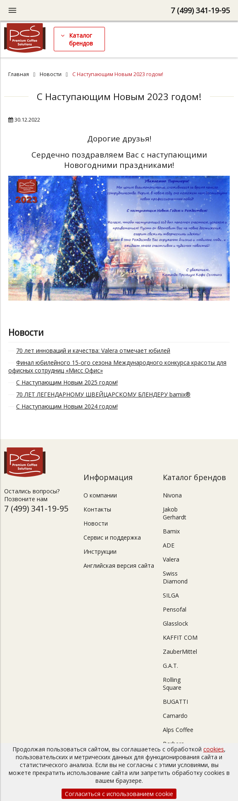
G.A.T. (170, 665)
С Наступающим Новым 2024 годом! (67, 406)
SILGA (171, 595)
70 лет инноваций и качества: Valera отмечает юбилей (93, 350)
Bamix (171, 531)
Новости (51, 74)
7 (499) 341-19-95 (200, 10)
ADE (168, 545)
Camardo (175, 716)
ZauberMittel (180, 651)
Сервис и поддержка (112, 537)
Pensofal (174, 609)
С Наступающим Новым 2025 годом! (67, 382)
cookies (213, 749)
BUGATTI (175, 701)
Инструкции (100, 551)
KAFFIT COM (180, 637)
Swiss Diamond (175, 577)
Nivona (172, 495)
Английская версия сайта (118, 565)
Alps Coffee (178, 730)
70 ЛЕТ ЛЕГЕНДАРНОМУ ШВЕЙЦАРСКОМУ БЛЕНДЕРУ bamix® (103, 394)
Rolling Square (172, 683)
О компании (100, 495)
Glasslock (175, 623)
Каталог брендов (81, 39)
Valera (171, 559)
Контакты (97, 509)
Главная (18, 74)
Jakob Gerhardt (174, 513)
